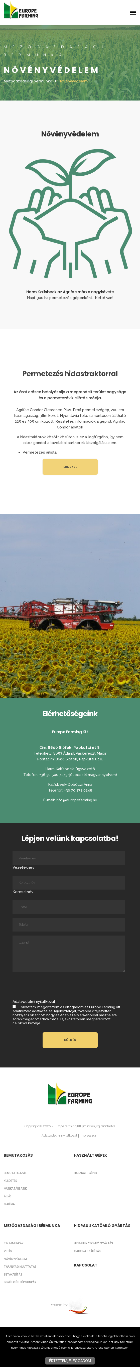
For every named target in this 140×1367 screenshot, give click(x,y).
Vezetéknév (69, 860)
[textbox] (70, 112)
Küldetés (10, 1181)
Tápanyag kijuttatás (20, 1266)
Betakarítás (13, 1274)
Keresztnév (69, 885)
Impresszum (89, 1135)
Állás (8, 1196)
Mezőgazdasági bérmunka (28, 81)
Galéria (9, 1204)
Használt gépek (90, 1155)
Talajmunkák (13, 1243)
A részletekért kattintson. (112, 1347)
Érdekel (70, 467)
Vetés (8, 1251)
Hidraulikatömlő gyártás (102, 1225)
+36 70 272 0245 (78, 790)
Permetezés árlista (40, 452)
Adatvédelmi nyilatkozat (59, 1135)
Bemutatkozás (15, 1173)
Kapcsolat (85, 1265)
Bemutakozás (18, 1155)
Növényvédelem (15, 1259)
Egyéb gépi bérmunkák (20, 1282)
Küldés (70, 1040)
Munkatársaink (15, 1188)
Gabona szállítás (87, 1251)
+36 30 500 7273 (53, 774)
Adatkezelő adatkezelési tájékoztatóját (44, 1011)
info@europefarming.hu (76, 800)
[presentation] (51, 985)
